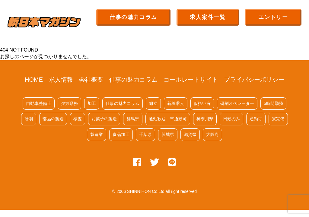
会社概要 (91, 79)
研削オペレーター (237, 103)
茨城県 (167, 134)
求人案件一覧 (208, 17)
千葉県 (145, 134)
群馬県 (132, 118)
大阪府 (212, 134)
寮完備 (278, 118)
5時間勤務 (273, 103)
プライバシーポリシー (254, 79)
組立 (153, 103)
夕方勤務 (69, 103)
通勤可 (256, 118)
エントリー (273, 17)
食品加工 (121, 134)
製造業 (96, 134)
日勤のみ (231, 118)
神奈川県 (204, 118)
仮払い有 (202, 103)
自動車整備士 (38, 103)
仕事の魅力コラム (133, 17)
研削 (28, 118)
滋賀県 (190, 134)
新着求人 (175, 103)
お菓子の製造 (104, 118)
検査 (77, 118)
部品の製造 (53, 118)
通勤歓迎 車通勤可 (168, 118)
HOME (34, 79)
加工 (92, 103)
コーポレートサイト (191, 79)
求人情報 (61, 79)
